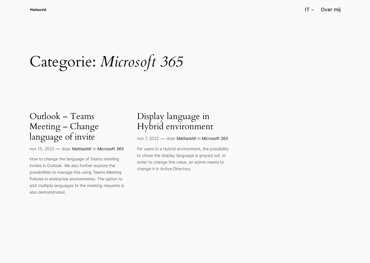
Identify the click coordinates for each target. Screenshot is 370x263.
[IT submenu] (312, 9)
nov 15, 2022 (41, 148)
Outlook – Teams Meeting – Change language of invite (64, 127)
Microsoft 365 (110, 148)
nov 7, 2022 (148, 138)
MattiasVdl (81, 148)
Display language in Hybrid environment (175, 122)
